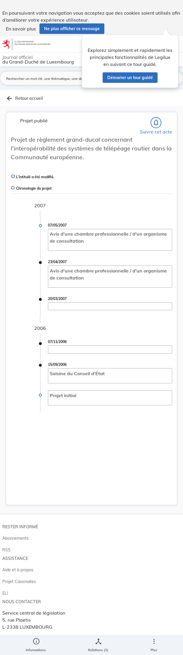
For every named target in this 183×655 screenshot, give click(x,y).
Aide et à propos (17, 569)
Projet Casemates (19, 581)
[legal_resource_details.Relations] (98, 646)
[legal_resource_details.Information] (36, 646)
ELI (5, 593)
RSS (6, 550)
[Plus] (153, 646)
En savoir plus (21, 29)
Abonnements (15, 538)
